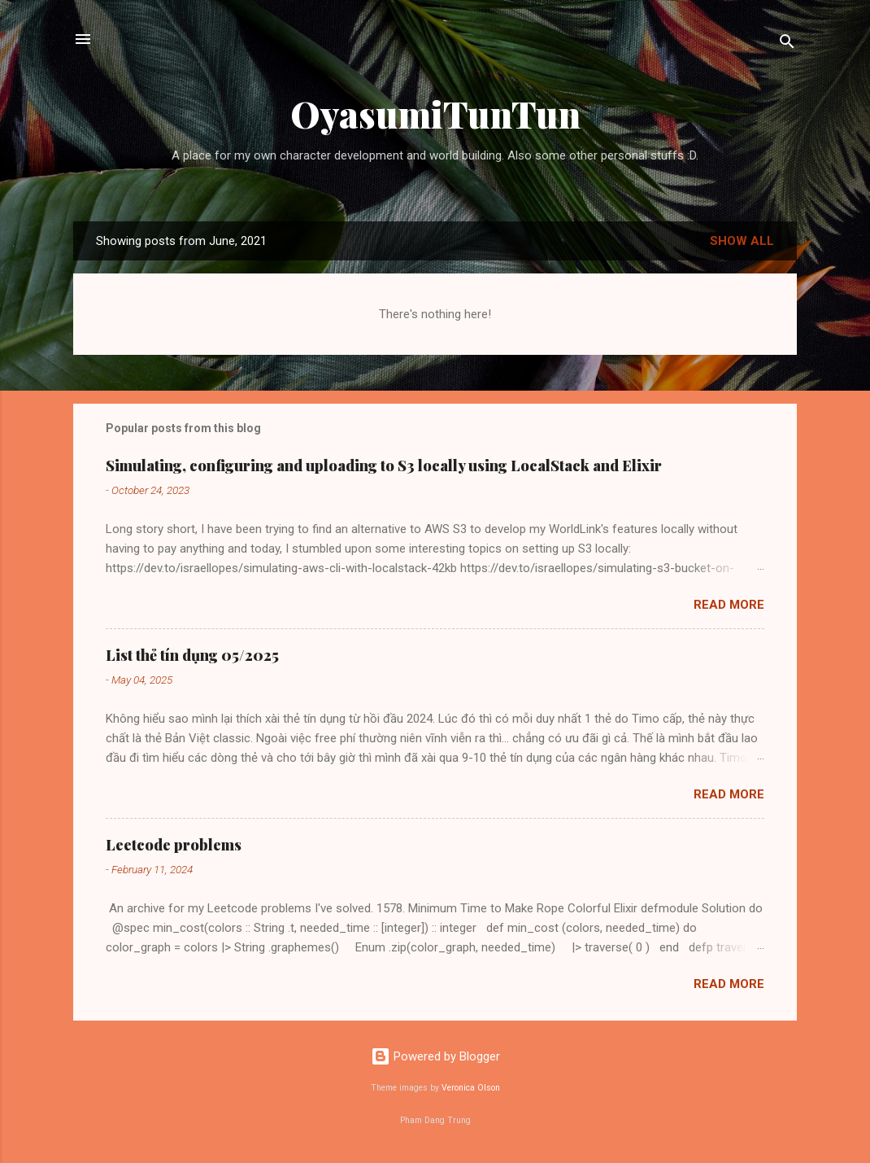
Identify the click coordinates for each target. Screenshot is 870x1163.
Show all (742, 241)
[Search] (787, 44)
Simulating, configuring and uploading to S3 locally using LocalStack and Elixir (384, 465)
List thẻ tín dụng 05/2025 (192, 655)
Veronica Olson (471, 1087)
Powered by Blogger (435, 1056)
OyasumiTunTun (435, 114)
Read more (729, 604)
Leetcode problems (173, 845)
